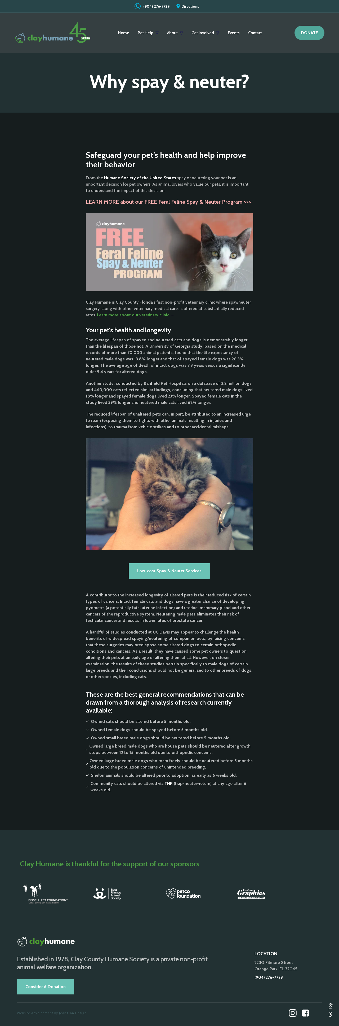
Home (123, 32)
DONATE (309, 32)
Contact (255, 32)
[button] (148, 33)
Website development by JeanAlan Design (52, 1013)
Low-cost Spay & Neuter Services (169, 570)
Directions (190, 6)
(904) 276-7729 (156, 6)
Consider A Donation (45, 986)
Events (234, 32)
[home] (53, 33)
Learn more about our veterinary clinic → (136, 314)
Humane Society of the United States (140, 177)
